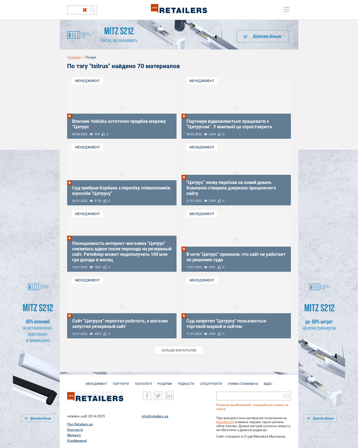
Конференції (77, 440)
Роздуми (164, 381)
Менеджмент (87, 81)
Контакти (75, 429)
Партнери (121, 381)
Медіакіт (74, 435)
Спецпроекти (211, 381)
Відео (268, 381)
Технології (143, 381)
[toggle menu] (286, 9)
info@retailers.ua (155, 416)
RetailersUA (225, 422)
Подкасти (186, 381)
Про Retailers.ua (80, 424)
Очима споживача (243, 381)
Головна (74, 57)
